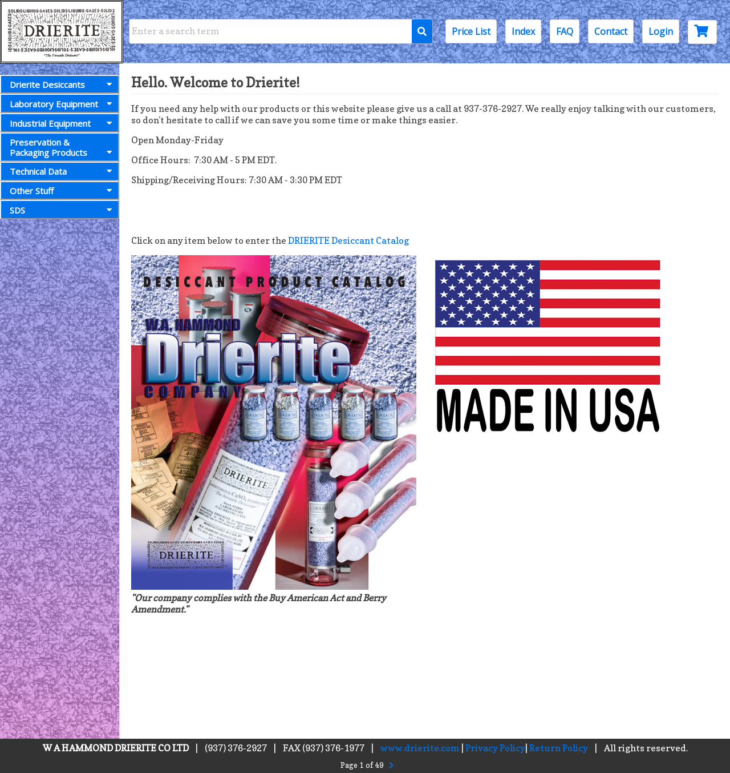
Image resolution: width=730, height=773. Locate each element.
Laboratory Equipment (63, 104)
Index (523, 31)
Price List (471, 31)
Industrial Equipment (63, 123)
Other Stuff (63, 190)
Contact (610, 31)
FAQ (564, 31)
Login (660, 31)
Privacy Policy (495, 748)
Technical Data (63, 171)
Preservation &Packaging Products (63, 147)
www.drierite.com (420, 748)
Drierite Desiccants (63, 84)
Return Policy (558, 748)
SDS (63, 210)
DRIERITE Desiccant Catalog (348, 240)
